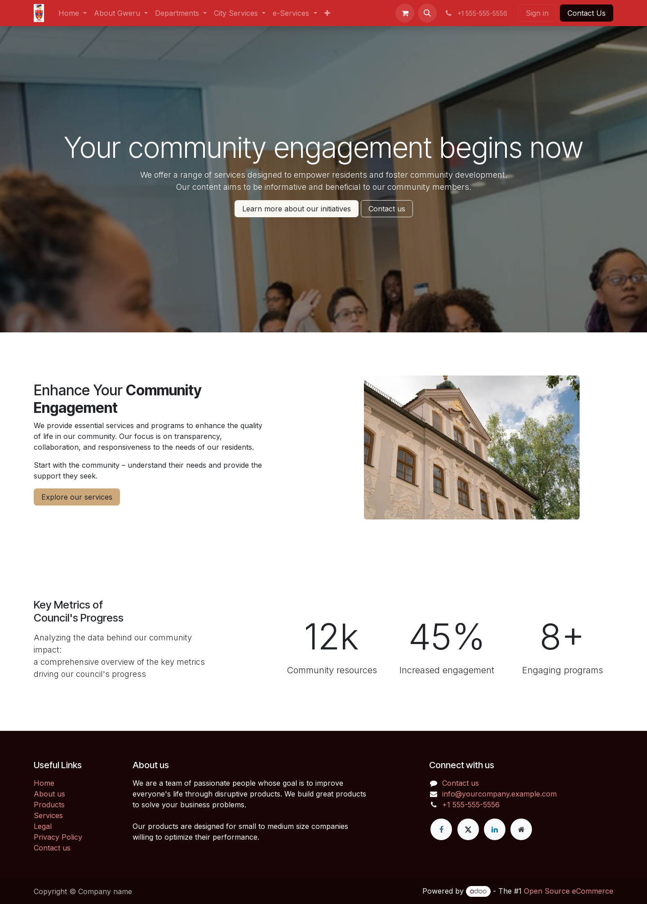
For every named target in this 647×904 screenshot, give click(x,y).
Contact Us (586, 13)
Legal (43, 826)
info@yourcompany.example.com (499, 793)
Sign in (537, 13)
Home (44, 783)
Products (49, 804)
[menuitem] (72, 13)
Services (48, 815)
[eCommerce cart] (404, 13)
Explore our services (76, 496)
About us (49, 793)
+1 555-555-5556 (471, 804)
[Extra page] (521, 829)
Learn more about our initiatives (296, 208)
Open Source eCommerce (568, 890)
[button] (427, 13)
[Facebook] (441, 829)
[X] (468, 829)
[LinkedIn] (494, 829)
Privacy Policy (58, 836)
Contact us (386, 208)
